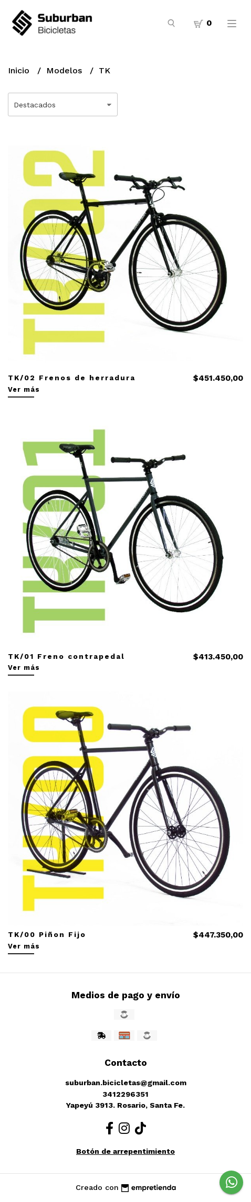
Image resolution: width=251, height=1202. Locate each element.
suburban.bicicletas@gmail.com (125, 1082)
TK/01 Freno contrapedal (66, 656)
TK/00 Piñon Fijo (47, 934)
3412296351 (125, 1094)
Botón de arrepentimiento (125, 1151)
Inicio (20, 70)
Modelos (65, 70)
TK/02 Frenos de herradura (71, 377)
